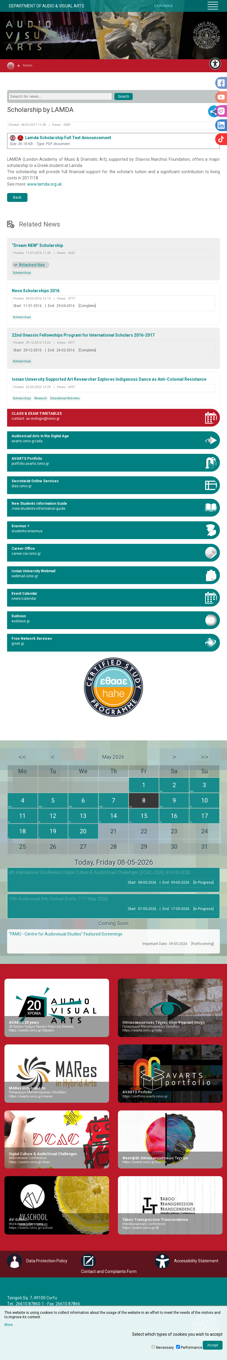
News (28, 65)
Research (40, 398)
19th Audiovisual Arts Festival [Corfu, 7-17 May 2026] (58, 898)
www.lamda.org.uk (44, 184)
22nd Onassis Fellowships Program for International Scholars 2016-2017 (83, 335)
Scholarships (22, 272)
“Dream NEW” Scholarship (37, 245)
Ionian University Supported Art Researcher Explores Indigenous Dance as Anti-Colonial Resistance (109, 379)
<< (22, 757)
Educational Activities (65, 398)
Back (17, 197)
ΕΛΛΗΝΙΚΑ (163, 6)
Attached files (32, 265)
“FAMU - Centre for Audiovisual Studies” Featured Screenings (65, 934)
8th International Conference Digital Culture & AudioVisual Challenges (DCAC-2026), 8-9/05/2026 (99, 872)
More (8, 1325)
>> (204, 757)
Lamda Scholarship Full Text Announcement (60, 137)
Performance (191, 1347)
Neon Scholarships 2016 (35, 290)
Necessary (165, 1347)
